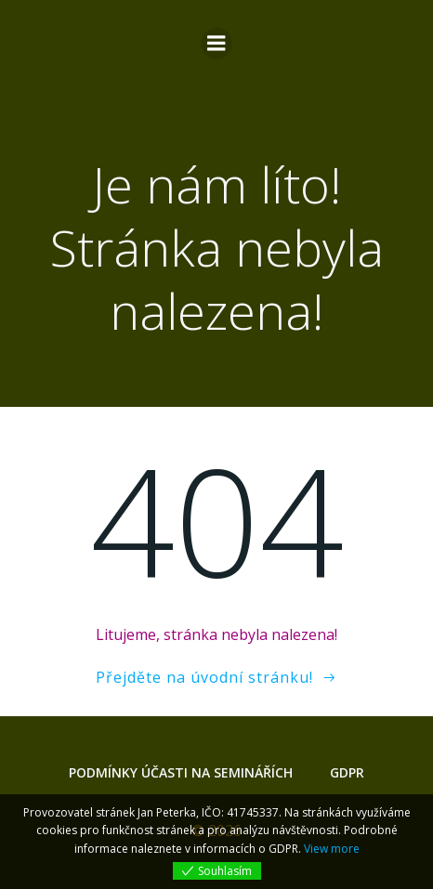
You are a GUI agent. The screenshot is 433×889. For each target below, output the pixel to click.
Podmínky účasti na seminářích (181, 772)
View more (332, 848)
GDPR (347, 772)
